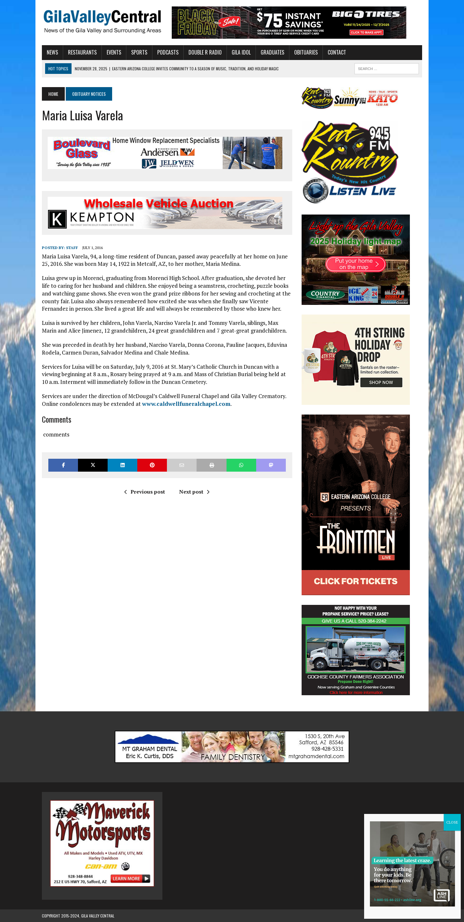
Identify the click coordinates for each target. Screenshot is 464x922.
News (52, 52)
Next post (194, 491)
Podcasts (168, 52)
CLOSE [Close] (452, 822)
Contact (337, 52)
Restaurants (82, 52)
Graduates (272, 52)
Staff (72, 247)
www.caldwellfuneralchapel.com (186, 403)
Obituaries (306, 52)
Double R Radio (205, 52)
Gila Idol (241, 52)
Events (114, 52)
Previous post (144, 491)
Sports (139, 52)
